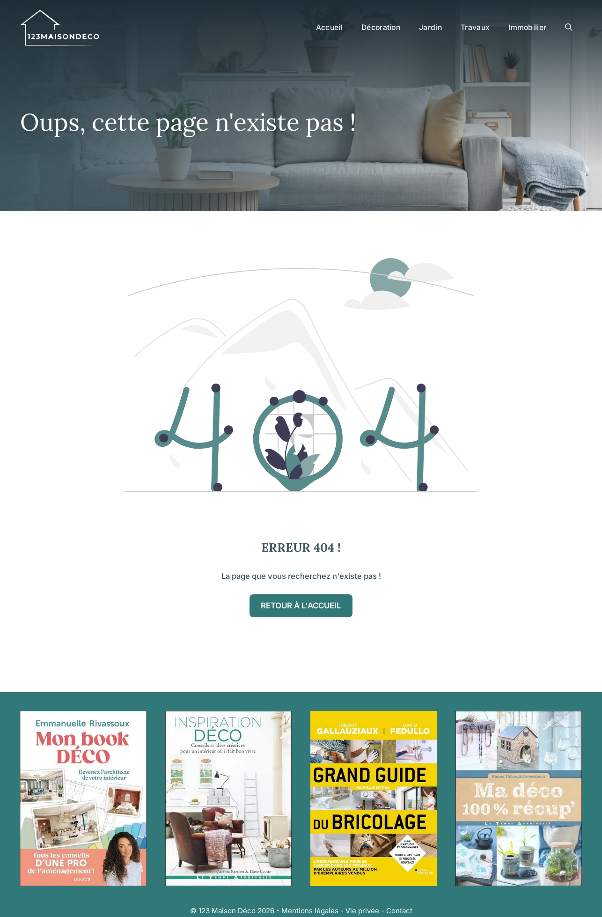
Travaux (475, 27)
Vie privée (362, 910)
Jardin (430, 27)
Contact (399, 910)
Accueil (329, 27)
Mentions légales (309, 910)
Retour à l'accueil (301, 605)
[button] (569, 28)
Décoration (380, 27)
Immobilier (527, 27)
